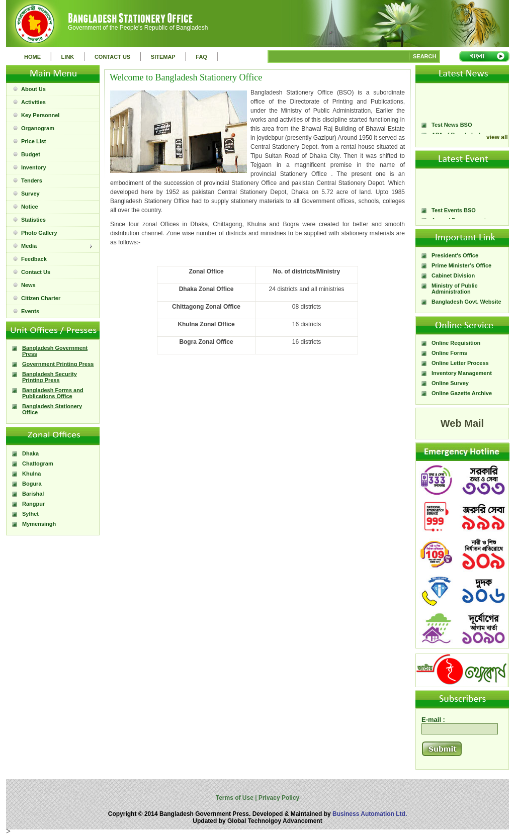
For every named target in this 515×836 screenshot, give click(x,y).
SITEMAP (163, 57)
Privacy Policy (278, 797)
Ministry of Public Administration (455, 289)
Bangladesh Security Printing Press (49, 377)
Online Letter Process (460, 363)
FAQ (201, 57)
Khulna (31, 474)
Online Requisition (456, 343)
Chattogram (37, 463)
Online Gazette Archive (462, 393)
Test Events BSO (454, 213)
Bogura (32, 484)
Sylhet (30, 514)
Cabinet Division (453, 275)
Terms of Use (235, 797)
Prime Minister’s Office (461, 265)
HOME (32, 57)
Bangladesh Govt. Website (466, 302)
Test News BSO (452, 127)
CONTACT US (112, 57)
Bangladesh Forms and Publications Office (52, 393)
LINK (67, 57)
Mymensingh (39, 524)
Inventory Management (462, 373)
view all (497, 137)
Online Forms (449, 353)
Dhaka (30, 453)
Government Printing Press (58, 364)
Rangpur (33, 504)
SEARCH (424, 56)
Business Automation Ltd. (369, 813)
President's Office (455, 255)
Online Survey (450, 383)
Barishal (33, 494)
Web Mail (462, 423)
